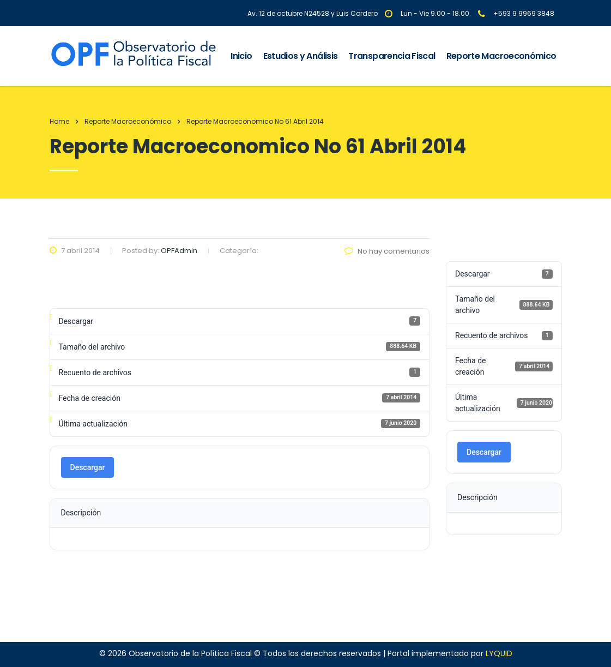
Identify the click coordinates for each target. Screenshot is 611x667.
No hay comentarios (386, 251)
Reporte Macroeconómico (501, 56)
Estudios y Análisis (300, 56)
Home (59, 121)
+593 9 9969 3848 (523, 13)
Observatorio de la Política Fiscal (190, 653)
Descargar (87, 467)
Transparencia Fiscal (391, 56)
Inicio (241, 56)
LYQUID (499, 653)
